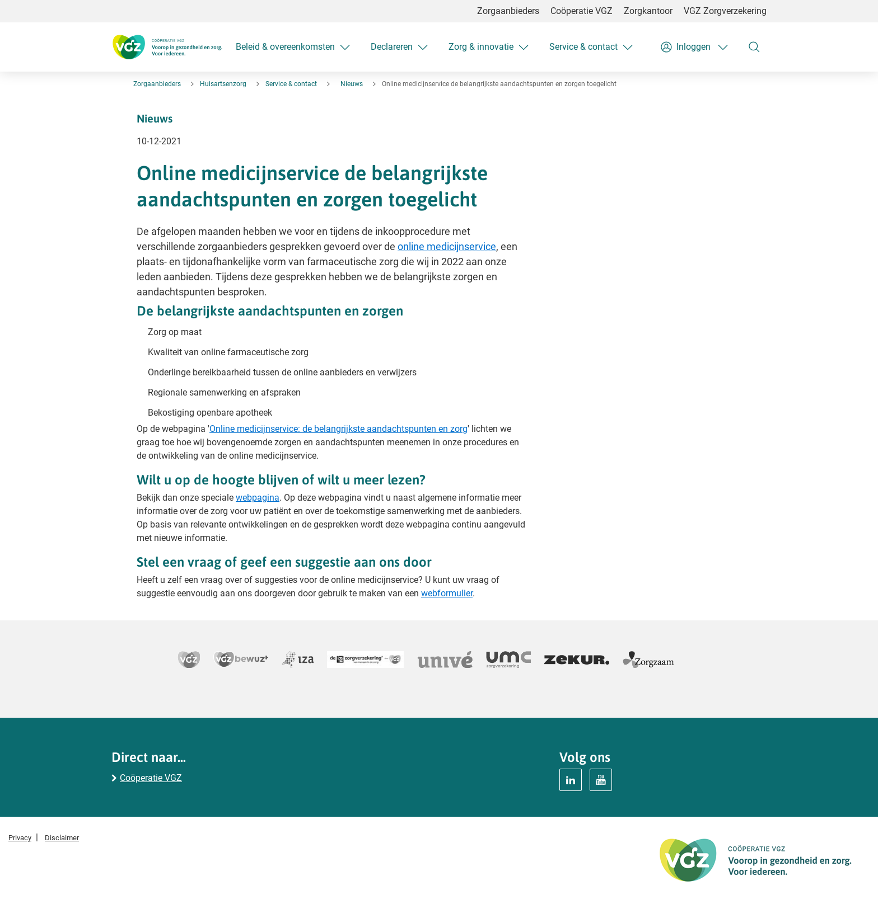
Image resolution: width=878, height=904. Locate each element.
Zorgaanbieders (508, 11)
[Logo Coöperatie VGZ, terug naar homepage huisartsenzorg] (166, 47)
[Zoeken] (754, 47)
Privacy (19, 838)
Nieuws (351, 84)
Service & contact (291, 84)
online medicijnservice (447, 246)
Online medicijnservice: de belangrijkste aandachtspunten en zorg (338, 428)
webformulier (447, 593)
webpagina (257, 497)
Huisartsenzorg (223, 84)
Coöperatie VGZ (581, 11)
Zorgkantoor (648, 11)
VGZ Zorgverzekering (725, 11)
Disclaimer (62, 838)
